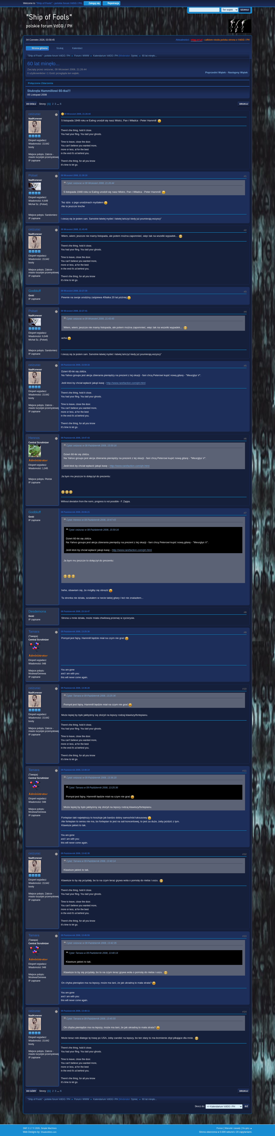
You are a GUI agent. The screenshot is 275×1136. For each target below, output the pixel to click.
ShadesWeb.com (49, 1132)
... (58, 103)
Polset (32, 175)
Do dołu (31, 104)
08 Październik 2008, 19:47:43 (75, 438)
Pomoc (220, 1128)
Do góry (31, 1091)
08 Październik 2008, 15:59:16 (75, 365)
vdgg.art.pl (196, 39)
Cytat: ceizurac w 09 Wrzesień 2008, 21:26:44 (90, 183)
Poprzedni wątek (215, 72)
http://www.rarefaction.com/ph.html (125, 382)
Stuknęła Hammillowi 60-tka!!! (49, 90)
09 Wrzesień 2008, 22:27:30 (74, 291)
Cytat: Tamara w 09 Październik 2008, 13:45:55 (91, 1018)
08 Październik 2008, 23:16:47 (75, 611)
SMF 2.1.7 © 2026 (31, 1128)
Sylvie (134, 55)
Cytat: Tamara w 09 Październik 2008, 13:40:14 (91, 861)
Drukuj (243, 104)
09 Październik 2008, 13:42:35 (75, 853)
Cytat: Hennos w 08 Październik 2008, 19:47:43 (91, 520)
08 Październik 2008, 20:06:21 (75, 512)
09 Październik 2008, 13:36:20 (75, 688)
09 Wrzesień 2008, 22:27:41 (74, 311)
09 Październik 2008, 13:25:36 (75, 631)
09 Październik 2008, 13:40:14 (75, 770)
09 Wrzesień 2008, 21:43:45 (74, 229)
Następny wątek (238, 72)
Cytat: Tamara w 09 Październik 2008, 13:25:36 (91, 695)
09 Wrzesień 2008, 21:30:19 (74, 175)
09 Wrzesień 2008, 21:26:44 (77, 114)
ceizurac (34, 114)
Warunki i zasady (232, 1128)
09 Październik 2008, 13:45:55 (75, 935)
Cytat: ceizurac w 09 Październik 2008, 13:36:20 (91, 777)
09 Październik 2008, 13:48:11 (75, 1011)
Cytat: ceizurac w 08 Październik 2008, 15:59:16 (91, 445)
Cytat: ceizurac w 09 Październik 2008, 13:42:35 (91, 943)
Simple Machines (49, 1128)
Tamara (33, 631)
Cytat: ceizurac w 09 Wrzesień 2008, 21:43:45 (90, 318)
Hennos (34, 438)
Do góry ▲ (247, 1128)
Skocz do (199, 1106)
